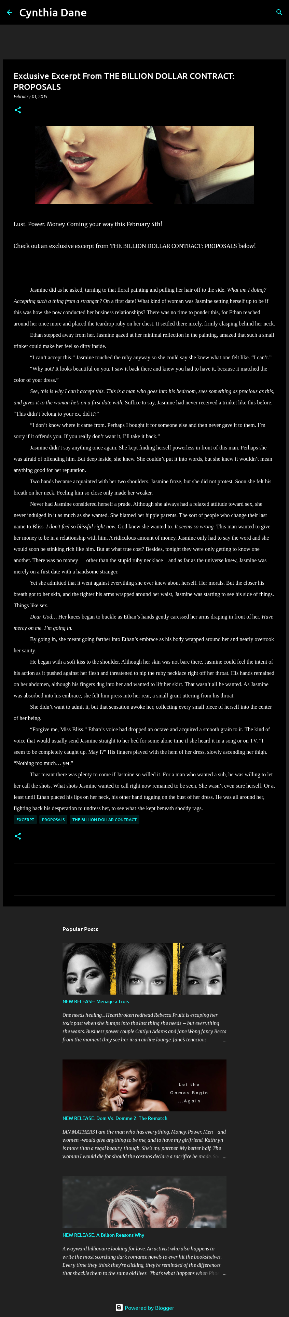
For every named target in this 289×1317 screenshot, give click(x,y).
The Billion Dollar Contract (104, 819)
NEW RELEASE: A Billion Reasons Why (103, 1235)
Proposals (53, 819)
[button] (18, 110)
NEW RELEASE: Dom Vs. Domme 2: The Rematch (115, 1118)
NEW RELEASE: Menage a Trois (96, 1001)
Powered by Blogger (144, 1307)
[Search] (96, 12)
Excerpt (25, 819)
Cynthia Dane (53, 12)
